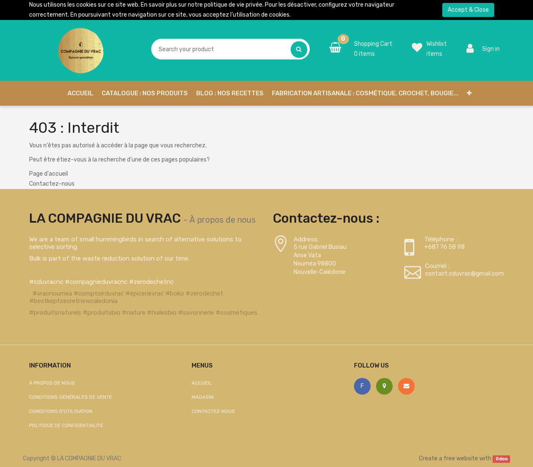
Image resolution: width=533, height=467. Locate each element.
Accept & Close (468, 9)
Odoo (502, 459)
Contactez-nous (52, 183)
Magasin (203, 397)
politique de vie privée (233, 4)
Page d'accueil (48, 173)
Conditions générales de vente (70, 397)
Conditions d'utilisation (60, 411)
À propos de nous (222, 220)
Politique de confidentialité (66, 425)
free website (460, 458)
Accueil (202, 383)
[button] (469, 93)
